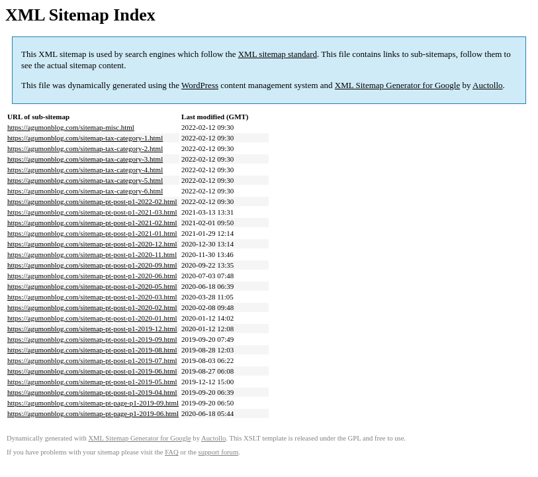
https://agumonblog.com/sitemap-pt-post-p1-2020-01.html (92, 318)
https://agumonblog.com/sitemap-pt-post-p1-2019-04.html (92, 392)
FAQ (172, 452)
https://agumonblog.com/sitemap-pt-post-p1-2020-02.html (92, 307)
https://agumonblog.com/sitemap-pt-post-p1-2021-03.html (92, 212)
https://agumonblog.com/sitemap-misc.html (70, 127)
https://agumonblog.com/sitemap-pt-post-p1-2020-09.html (92, 265)
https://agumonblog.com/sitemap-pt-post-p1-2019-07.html (92, 360)
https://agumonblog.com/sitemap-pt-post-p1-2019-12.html (92, 329)
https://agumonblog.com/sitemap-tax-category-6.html (85, 191)
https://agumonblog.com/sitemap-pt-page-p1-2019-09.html (93, 403)
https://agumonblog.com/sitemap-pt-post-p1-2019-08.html (92, 350)
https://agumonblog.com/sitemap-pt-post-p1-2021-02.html (92, 223)
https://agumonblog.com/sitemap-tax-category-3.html (85, 159)
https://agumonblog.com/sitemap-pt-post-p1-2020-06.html (92, 276)
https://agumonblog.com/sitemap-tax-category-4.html (85, 170)
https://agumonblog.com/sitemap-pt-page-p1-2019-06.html (93, 413)
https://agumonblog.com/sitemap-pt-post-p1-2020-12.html (92, 244)
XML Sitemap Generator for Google (397, 85)
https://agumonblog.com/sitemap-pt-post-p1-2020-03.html (92, 297)
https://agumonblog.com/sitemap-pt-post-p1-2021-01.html (92, 233)
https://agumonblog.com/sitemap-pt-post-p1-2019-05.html (92, 382)
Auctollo (487, 85)
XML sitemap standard (277, 54)
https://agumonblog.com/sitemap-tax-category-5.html (85, 180)
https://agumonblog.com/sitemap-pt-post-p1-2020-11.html (92, 254)
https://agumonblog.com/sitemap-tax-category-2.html (85, 148)
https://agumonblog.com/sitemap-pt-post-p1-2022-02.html (92, 201)
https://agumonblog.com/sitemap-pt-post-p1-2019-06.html (92, 371)
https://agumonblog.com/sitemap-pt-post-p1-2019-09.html (92, 339)
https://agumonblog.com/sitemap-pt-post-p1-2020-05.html (92, 286)
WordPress (199, 85)
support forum (219, 452)
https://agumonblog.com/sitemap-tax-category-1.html (85, 138)
